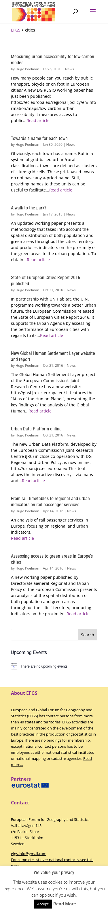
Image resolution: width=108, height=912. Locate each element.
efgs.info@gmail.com (28, 853)
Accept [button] (43, 904)
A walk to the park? (28, 208)
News (69, 69)
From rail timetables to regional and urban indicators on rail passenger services (50, 501)
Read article (38, 120)
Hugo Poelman (27, 69)
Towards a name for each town (39, 138)
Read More (64, 904)
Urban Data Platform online (36, 429)
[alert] (54, 666)
